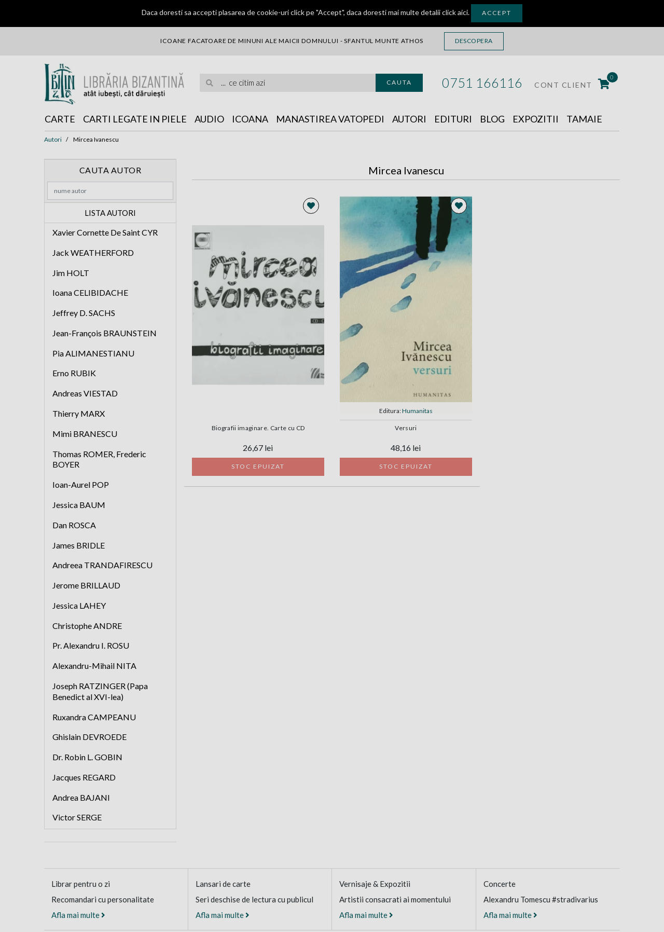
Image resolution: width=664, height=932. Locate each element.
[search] (288, 83)
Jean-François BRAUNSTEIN (104, 333)
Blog (492, 119)
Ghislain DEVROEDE (89, 737)
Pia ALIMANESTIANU (93, 353)
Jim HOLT (70, 273)
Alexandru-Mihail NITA (94, 665)
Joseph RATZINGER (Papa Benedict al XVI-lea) (100, 691)
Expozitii (536, 119)
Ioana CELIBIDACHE (90, 292)
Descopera (474, 41)
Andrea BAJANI (81, 797)
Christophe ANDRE (87, 626)
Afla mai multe (78, 915)
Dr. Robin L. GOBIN (87, 757)
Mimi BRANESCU (84, 433)
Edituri (453, 119)
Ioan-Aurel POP (80, 484)
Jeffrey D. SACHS (83, 313)
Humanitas (417, 411)
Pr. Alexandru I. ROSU (90, 645)
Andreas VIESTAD (85, 393)
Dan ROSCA (74, 525)
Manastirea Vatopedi (330, 119)
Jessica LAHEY (79, 605)
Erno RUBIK (74, 373)
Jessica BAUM (78, 505)
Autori (409, 119)
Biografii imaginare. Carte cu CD (258, 428)
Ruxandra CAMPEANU (94, 717)
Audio (209, 119)
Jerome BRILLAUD (86, 585)
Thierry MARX (78, 413)
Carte (60, 119)
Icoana (250, 119)
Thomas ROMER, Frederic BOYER (99, 459)
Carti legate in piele (135, 119)
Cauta (399, 82)
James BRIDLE (78, 545)
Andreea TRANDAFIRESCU (102, 565)
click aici (455, 12)
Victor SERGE (77, 817)
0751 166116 (482, 82)
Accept (496, 13)
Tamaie (584, 119)
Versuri (406, 428)
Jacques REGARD (84, 777)
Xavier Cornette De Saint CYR (105, 232)
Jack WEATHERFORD (93, 252)
